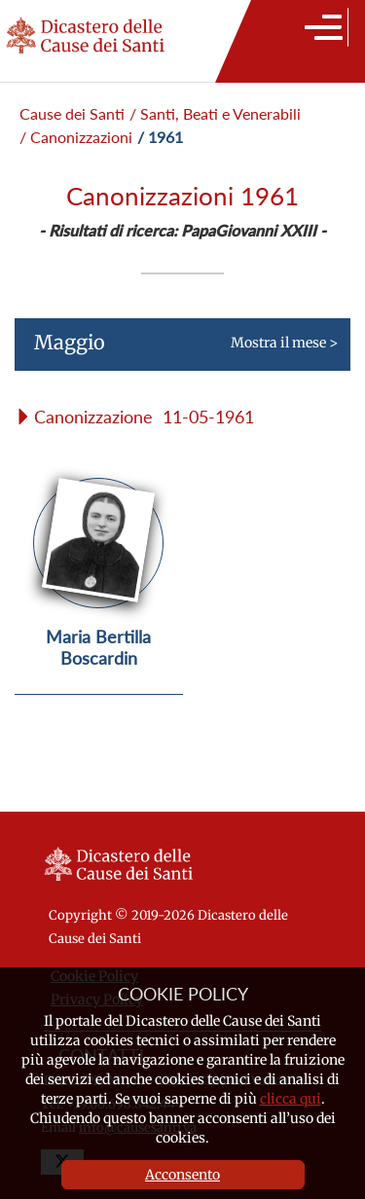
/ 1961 (160, 136)
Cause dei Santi (72, 113)
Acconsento (182, 1174)
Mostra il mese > (176, 350)
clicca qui (290, 1099)
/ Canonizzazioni (75, 136)
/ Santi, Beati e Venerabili (215, 113)
